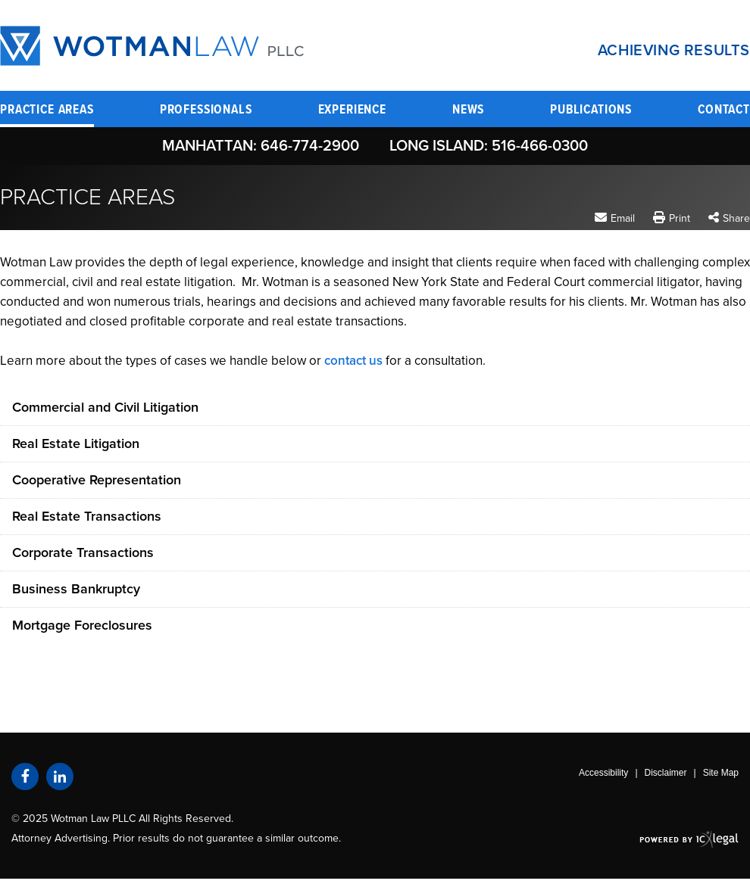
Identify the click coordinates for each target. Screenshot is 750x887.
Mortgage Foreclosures (82, 625)
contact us (353, 361)
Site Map (721, 772)
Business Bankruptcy (76, 588)
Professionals (206, 110)
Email (623, 218)
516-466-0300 (540, 146)
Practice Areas (47, 110)
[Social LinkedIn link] (59, 776)
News (468, 110)
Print (679, 218)
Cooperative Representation (96, 480)
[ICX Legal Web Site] (689, 838)
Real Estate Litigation (75, 443)
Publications (591, 110)
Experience (352, 110)
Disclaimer (666, 772)
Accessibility (603, 772)
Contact (724, 110)
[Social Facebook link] (25, 776)
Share (736, 218)
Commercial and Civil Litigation (105, 407)
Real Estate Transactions (86, 516)
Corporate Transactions (83, 552)
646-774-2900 (310, 146)
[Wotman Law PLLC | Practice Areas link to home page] (152, 46)
